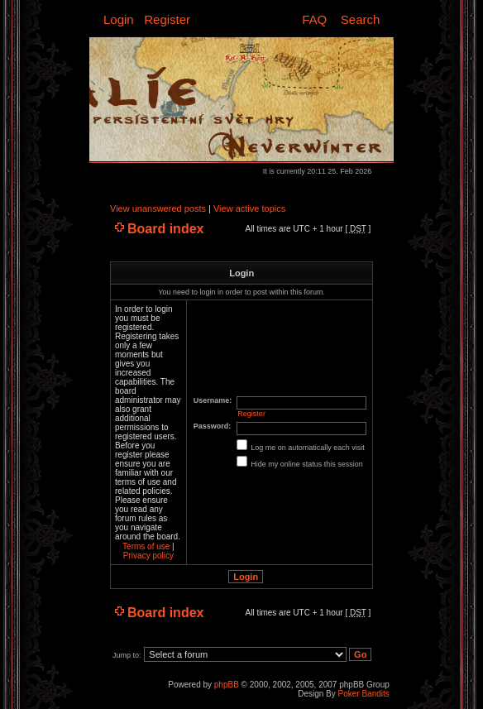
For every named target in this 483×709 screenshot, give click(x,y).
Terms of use (146, 546)
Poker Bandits (364, 693)
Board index (165, 229)
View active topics (249, 208)
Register (167, 19)
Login (118, 19)
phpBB (226, 684)
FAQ (314, 19)
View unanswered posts (158, 208)
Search (360, 19)
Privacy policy (148, 555)
